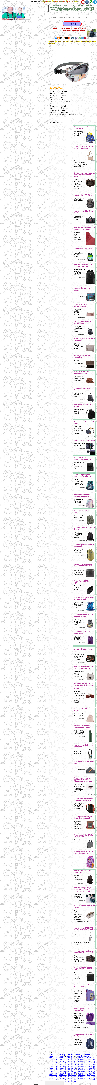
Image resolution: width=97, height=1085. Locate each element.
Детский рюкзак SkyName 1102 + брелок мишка (83, 852)
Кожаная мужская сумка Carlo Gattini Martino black (83, 565)
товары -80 (91, 1080)
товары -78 (72, 1080)
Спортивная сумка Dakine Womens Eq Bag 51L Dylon (83, 952)
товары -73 (72, 1078)
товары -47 (62, 1070)
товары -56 (53, 1073)
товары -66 (53, 1076)
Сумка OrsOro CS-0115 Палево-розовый (82, 305)
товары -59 (81, 1073)
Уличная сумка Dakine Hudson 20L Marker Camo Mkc (83, 649)
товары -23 (72, 1061)
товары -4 (78, 1054)
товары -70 (91, 1076)
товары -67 (62, 1076)
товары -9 (78, 1056)
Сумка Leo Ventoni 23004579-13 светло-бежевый (84, 147)
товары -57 (62, 1073)
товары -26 (53, 1063)
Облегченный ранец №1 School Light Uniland (83, 495)
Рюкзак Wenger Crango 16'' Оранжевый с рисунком (83, 799)
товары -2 (61, 1054)
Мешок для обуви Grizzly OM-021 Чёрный (83, 322)
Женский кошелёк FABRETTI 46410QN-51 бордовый (84, 228)
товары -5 (87, 1054)
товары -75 (91, 1078)
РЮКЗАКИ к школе (57, 7)
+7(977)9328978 (35, 1)
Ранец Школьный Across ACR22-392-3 (83, 127)
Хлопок (63, 95)
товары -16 (53, 1059)
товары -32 (62, 1064)
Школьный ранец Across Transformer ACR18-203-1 (83, 475)
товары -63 (72, 1075)
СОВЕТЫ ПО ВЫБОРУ (84, 5)
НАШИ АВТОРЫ (87, 11)
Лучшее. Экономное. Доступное (61, 1)
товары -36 (53, 1066)
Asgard (63, 106)
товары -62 (62, 1075)
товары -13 (72, 1058)
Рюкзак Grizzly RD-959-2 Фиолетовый (82, 632)
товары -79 (81, 1080)
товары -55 (91, 1071)
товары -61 (53, 1075)
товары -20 (91, 1059)
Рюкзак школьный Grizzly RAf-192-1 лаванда (83, 985)
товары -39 (81, 1066)
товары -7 (61, 1056)
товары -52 (62, 1071)
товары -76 (53, 1080)
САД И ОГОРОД (68, 5)
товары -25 (91, 1061)
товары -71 (53, 1078)
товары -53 (72, 1071)
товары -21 (53, 1061)
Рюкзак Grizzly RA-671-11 (83, 195)
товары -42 (62, 1068)
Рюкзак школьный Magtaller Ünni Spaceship (84, 1035)
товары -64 (81, 1075)
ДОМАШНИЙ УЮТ (72, 7)
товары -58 (72, 1073)
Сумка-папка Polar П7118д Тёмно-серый (83, 836)
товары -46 (53, 1070)
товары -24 (81, 1061)
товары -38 (72, 1066)
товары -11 (53, 1058)
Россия (63, 110)
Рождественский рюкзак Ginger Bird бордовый (83, 817)
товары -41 (53, 1068)
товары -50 (91, 1070)
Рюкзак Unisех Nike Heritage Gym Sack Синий (84, 598)
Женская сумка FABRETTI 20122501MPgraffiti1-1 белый (84, 929)
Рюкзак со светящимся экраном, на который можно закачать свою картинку (69, 29)
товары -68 (72, 1076)
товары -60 (91, 1073)
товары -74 (81, 1078)
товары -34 (81, 1064)
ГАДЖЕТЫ (78, 9)
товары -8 (70, 1056)
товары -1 (52, 1054)
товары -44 (81, 1068)
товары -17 (62, 1059)
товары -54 (81, 1071)
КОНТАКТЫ (75, 11)
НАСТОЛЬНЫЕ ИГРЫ (65, 9)
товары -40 (91, 1066)
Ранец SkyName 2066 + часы (84, 440)
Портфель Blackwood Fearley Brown (82, 356)
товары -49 (81, 1070)
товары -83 (72, 1081)
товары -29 (81, 1063)
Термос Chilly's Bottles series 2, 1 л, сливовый (82, 726)
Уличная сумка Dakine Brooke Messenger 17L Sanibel (82, 288)
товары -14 (81, 1058)
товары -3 (70, 1054)
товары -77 (62, 1080)
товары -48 (72, 1070)
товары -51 (53, 1071)
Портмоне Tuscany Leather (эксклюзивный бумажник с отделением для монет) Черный (84, 686)
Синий (63, 108)
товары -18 (72, 1059)
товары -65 (91, 1075)
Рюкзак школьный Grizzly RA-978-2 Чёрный (83, 615)
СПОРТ (86, 9)
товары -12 (62, 1058)
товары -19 (81, 1059)
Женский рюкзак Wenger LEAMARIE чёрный (83, 265)
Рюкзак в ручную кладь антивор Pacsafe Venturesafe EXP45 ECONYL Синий (84, 889)
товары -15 (91, 1058)
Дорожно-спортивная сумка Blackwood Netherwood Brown (84, 174)
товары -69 (81, 1076)
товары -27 (62, 1063)
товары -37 (62, 1066)
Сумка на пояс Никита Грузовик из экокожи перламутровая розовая (83, 779)
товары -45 (91, 1068)
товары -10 (87, 1056)
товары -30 (91, 1063)
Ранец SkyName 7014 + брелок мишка (82, 1009)
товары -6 (52, 1056)
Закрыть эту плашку (54, 1083)
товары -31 (53, 1064)
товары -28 (72, 1063)
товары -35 (91, 1064)
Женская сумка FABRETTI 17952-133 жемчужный (83, 667)
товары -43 (72, 1068)
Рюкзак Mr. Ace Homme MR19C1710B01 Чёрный (82, 458)
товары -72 (62, 1078)
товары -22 (62, 1061)
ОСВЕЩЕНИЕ (56, 5)
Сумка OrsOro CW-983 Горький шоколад (82, 372)
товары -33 (72, 1064)
